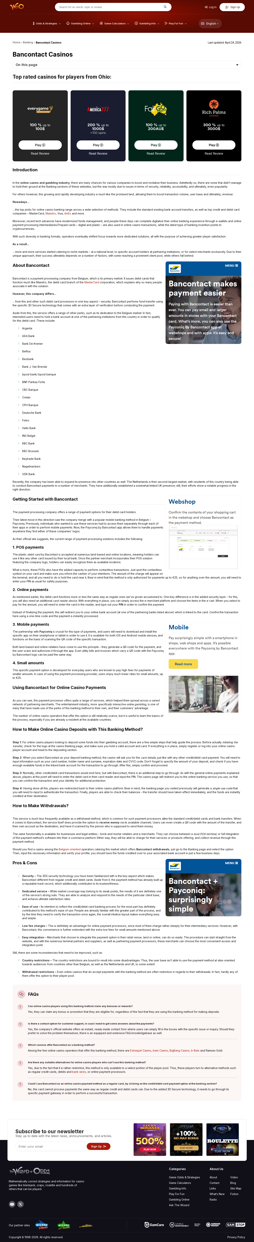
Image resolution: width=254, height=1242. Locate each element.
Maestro (51, 213)
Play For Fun (177, 1194)
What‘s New (217, 1194)
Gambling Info (177, 1188)
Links (213, 1188)
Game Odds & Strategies (184, 1177)
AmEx (67, 213)
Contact (214, 1182)
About (213, 1177)
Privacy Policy (236, 1237)
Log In (210, 7)
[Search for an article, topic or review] (110, 7)
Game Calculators (180, 1182)
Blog (233, 1182)
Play (40, 145)
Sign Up (232, 7)
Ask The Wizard (179, 1205)
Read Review (40, 153)
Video (234, 1177)
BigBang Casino (179, 1050)
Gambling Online (179, 1199)
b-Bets (195, 1050)
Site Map (235, 1188)
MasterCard (91, 282)
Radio (213, 1199)
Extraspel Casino (140, 1050)
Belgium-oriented (70, 849)
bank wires (79, 1071)
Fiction (234, 1194)
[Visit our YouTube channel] (12, 1204)
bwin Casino (160, 1050)
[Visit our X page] (20, 1204)
